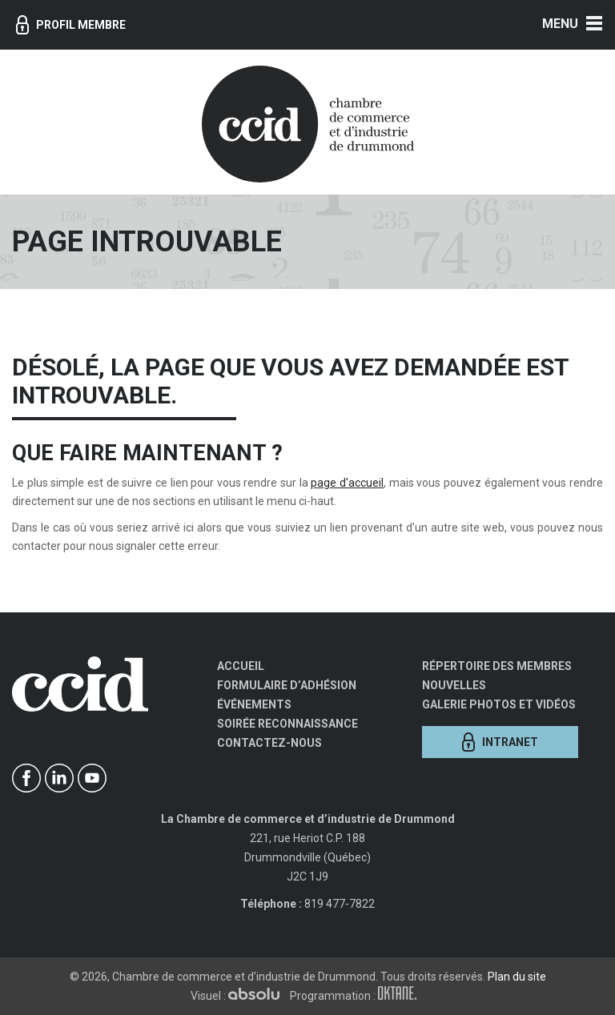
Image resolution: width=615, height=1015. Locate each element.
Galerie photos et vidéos (499, 704)
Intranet (500, 742)
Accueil (240, 666)
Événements (254, 704)
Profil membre (71, 24)
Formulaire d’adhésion (286, 685)
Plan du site (517, 976)
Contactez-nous (269, 742)
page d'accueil (347, 482)
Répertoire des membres (497, 666)
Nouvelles (454, 685)
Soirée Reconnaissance (287, 723)
